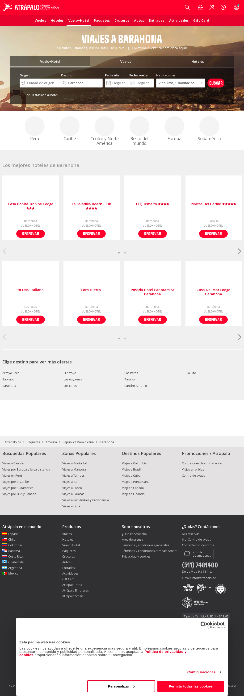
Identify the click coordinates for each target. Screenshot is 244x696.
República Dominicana (78, 442)
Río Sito (190, 373)
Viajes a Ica (69, 481)
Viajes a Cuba (131, 475)
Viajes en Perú (12, 475)
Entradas (68, 568)
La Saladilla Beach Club (91, 206)
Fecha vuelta (138, 75)
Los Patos (131, 373)
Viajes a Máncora (74, 469)
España (13, 534)
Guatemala (16, 562)
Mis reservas (190, 534)
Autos (66, 562)
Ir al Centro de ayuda (196, 540)
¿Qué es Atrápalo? (134, 534)
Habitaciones (166, 75)
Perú (34, 128)
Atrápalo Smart (73, 596)
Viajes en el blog (193, 469)
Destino (66, 75)
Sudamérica (209, 128)
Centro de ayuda (193, 475)
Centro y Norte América (104, 131)
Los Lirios (70, 385)
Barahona (9, 385)
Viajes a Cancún (13, 463)
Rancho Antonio (135, 385)
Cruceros (68, 556)
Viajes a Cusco (72, 488)
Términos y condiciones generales (145, 545)
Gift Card (68, 579)
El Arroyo (69, 373)
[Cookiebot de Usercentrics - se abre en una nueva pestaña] (204, 625)
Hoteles (67, 539)
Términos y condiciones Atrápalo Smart (149, 551)
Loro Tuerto (91, 290)
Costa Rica (15, 556)
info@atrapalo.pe (204, 578)
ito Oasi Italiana (31, 290)
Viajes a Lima (71, 506)
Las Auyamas (72, 379)
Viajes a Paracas (73, 494)
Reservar (30, 234)
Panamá (14, 551)
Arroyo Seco (10, 373)
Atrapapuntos (72, 585)
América (51, 442)
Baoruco (8, 379)
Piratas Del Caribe (213, 204)
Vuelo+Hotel (71, 545)
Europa (174, 128)
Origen (24, 75)
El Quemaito (152, 204)
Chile (11, 539)
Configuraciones (201, 672)
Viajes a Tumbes (73, 475)
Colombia (15, 545)
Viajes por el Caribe (15, 481)
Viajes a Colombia (134, 463)
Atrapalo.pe (13, 442)
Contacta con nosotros (198, 545)
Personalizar (121, 686)
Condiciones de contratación (202, 463)
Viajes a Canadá (133, 488)
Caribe (69, 128)
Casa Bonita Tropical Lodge (30, 206)
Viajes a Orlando (133, 494)
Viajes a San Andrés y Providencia (85, 500)
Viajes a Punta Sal (74, 463)
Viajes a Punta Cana (135, 481)
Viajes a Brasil (131, 469)
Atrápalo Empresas (75, 590)
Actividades (70, 573)
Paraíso (129, 379)
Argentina (15, 568)
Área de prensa (132, 539)
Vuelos (67, 534)
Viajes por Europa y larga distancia (26, 469)
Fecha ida (112, 75)
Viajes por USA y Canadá (19, 494)
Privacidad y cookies (136, 556)
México (13, 573)
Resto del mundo (139, 131)
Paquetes (33, 442)
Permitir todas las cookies (191, 686)
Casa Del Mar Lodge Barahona (213, 292)
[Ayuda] (223, 7)
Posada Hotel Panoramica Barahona (152, 292)
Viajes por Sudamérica (17, 488)
